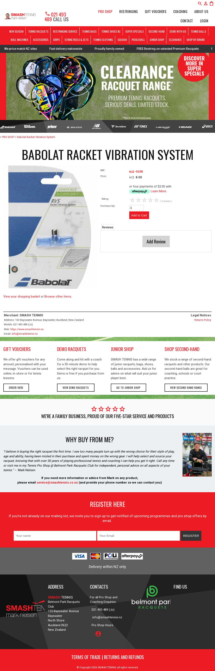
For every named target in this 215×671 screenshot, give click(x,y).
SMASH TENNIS (107, 667)
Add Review (156, 241)
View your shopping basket (21, 296)
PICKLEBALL (138, 39)
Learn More (158, 191)
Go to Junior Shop (128, 388)
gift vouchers (17, 348)
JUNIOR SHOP (157, 39)
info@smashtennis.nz (25, 333)
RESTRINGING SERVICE (65, 31)
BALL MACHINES (19, 39)
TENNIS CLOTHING (103, 39)
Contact (186, 20)
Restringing (128, 11)
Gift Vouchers (155, 11)
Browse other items (57, 296)
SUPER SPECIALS (134, 31)
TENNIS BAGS (89, 31)
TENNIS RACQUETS (38, 31)
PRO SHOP (105, 11)
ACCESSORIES (40, 39)
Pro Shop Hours (101, 625)
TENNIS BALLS (198, 31)
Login (204, 20)
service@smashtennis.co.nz (57, 482)
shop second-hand (182, 348)
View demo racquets (76, 388)
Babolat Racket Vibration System (36, 137)
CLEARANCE (175, 39)
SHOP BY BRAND (195, 39)
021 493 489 (55, 17)
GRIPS (56, 39)
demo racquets (71, 348)
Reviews (107, 227)
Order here (16, 388)
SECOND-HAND (156, 31)
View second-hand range (186, 388)
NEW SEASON (16, 31)
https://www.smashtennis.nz (27, 329)
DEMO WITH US (178, 31)
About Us (201, 11)
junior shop (122, 348)
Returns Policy (202, 319)
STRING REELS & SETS (76, 39)
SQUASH (122, 39)
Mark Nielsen (26, 470)
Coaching (180, 11)
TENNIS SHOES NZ (111, 31)
